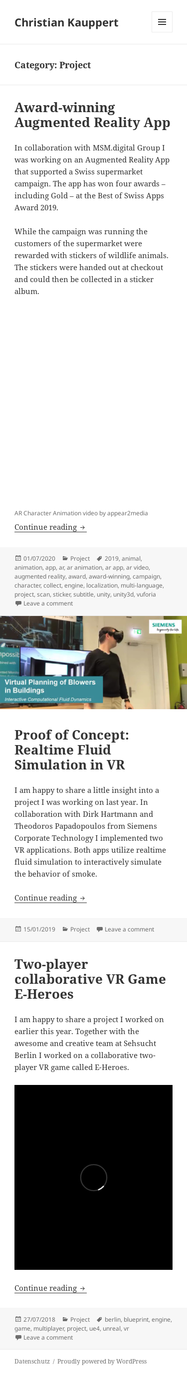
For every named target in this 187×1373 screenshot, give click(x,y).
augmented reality (39, 576)
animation (28, 567)
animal (131, 558)
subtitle (83, 594)
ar (61, 567)
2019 (112, 558)
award (77, 576)
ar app (114, 567)
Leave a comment (48, 603)
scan (43, 594)
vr (126, 1328)
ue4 (94, 1328)
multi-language (142, 585)
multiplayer (48, 1328)
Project (80, 558)
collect (52, 585)
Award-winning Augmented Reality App (92, 114)
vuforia (146, 594)
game (22, 1328)
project (24, 594)
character (27, 585)
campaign (146, 576)
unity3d (123, 594)
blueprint (136, 1319)
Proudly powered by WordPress (102, 1361)
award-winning (109, 576)
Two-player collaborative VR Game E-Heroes (90, 979)
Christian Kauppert (66, 21)
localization (102, 585)
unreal (112, 1328)
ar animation (84, 567)
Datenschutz (32, 1361)
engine (73, 585)
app (50, 567)
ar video (137, 567)
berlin (113, 1319)
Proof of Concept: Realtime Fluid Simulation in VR (71, 749)
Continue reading (50, 527)
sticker (61, 594)
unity (103, 594)
